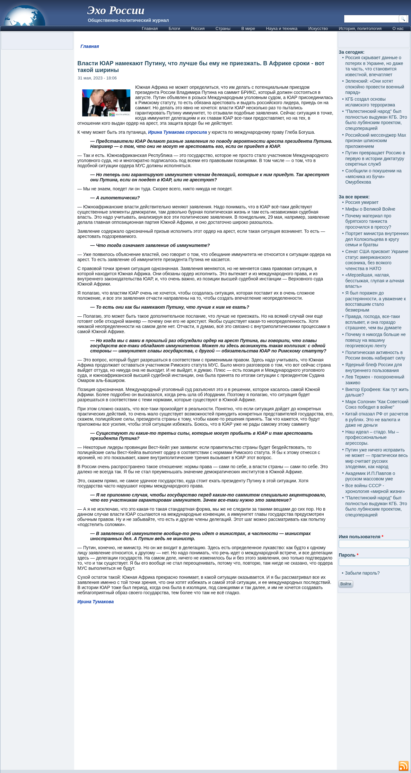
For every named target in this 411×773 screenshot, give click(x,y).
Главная (150, 28)
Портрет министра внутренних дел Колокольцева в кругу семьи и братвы (376, 239)
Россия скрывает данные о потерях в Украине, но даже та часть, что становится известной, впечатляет (374, 66)
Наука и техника (282, 28)
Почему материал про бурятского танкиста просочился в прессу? (368, 221)
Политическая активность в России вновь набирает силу (375, 355)
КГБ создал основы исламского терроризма (370, 101)
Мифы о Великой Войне (370, 209)
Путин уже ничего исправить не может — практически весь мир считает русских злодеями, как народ (376, 458)
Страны (222, 28)
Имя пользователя (361, 536)
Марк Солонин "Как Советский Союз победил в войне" (376, 404)
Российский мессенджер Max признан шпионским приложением (375, 140)
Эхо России (115, 10)
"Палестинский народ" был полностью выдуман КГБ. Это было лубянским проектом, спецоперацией (376, 120)
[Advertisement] (205, 690)
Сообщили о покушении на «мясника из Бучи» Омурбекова (373, 176)
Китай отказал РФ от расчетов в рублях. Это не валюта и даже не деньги (376, 419)
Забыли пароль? (362, 573)
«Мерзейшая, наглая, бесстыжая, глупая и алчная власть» (374, 280)
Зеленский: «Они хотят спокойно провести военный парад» (374, 86)
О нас (398, 28)
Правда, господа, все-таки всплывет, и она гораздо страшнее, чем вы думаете (373, 322)
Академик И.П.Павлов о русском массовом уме (370, 476)
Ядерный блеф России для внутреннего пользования (373, 367)
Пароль (348, 555)
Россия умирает (361, 202)
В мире (248, 28)
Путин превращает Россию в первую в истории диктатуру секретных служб (375, 158)
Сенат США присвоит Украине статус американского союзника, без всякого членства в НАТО (376, 260)
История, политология (360, 28)
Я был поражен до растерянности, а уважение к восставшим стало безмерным (375, 301)
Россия (198, 28)
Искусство (318, 28)
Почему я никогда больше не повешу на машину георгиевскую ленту (375, 340)
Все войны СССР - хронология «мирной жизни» (375, 488)
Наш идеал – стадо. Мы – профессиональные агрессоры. (372, 437)
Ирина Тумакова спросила (177, 132)
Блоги (174, 28)
